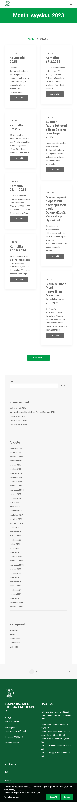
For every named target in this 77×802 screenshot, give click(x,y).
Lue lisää (19, 98)
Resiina (8, 780)
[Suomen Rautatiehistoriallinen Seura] (20, 3)
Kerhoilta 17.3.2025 (53, 59)
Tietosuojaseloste (12, 743)
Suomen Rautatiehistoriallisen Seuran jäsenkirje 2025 (56, 142)
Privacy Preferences (11, 798)
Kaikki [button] (31, 39)
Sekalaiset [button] (43, 39)
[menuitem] (31, 39)
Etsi (11, 381)
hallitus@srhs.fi (11, 727)
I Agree (67, 798)
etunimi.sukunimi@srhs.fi (15, 731)
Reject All (53, 798)
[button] (71, 4)
